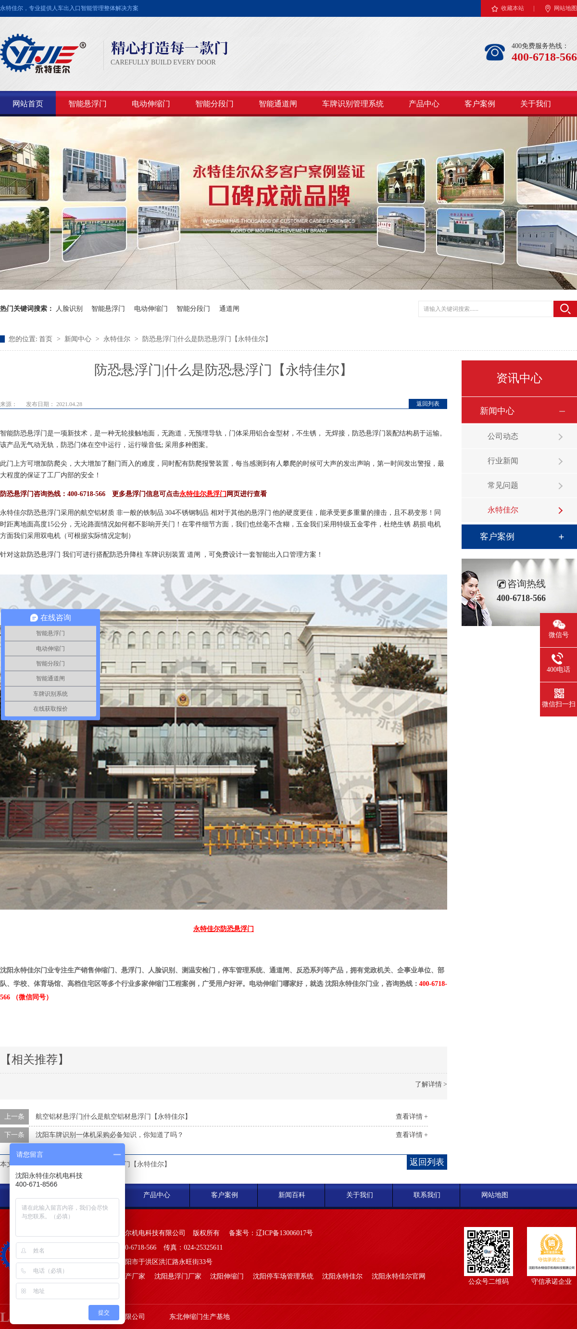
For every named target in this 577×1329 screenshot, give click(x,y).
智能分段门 (214, 104)
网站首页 (28, 104)
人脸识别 (69, 308)
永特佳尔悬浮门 (202, 494)
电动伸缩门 (151, 104)
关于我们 (535, 104)
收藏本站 (512, 8)
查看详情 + (412, 1116)
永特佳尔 (117, 339)
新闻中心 (78, 339)
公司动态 (503, 436)
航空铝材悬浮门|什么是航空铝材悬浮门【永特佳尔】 (114, 1116)
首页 (46, 339)
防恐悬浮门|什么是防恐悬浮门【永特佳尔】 (207, 339)
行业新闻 (503, 461)
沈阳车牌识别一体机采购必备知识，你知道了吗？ (110, 1134)
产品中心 (424, 104)
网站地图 (565, 8)
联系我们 (427, 1195)
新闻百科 (291, 1195)
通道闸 (229, 308)
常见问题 (503, 485)
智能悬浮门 (87, 104)
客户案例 (479, 104)
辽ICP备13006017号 (285, 1233)
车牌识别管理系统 (353, 104)
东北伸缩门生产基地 (199, 1316)
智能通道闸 (278, 104)
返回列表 (427, 403)
